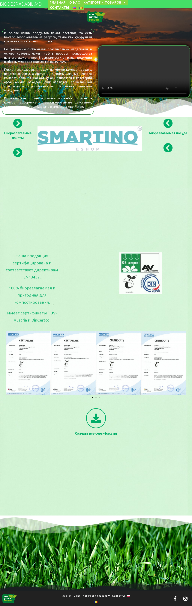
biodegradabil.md (21, 4)
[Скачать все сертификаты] (96, 418)
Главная (66, 595)
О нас (77, 595)
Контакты (118, 595)
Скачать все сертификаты (96, 433)
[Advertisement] (96, 198)
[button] (92, 397)
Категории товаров (96, 595)
